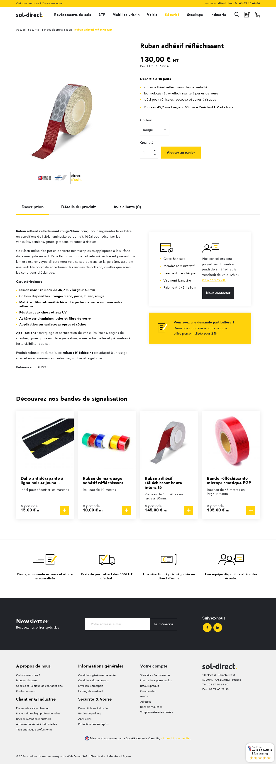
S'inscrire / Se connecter (155, 675)
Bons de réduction (151, 707)
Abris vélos (84, 719)
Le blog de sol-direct (90, 691)
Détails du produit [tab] (78, 207)
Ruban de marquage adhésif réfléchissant (103, 480)
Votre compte (153, 666)
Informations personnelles (156, 680)
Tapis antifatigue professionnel (34, 729)
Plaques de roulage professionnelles (38, 713)
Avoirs (144, 696)
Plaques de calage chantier (32, 708)
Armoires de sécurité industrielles (36, 724)
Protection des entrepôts (93, 724)
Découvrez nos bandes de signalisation (71, 398)
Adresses (145, 701)
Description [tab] (33, 207)
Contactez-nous (52, 3)
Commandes (147, 691)
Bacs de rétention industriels (33, 719)
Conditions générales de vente (97, 675)
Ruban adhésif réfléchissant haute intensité (163, 483)
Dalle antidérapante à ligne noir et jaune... (42, 480)
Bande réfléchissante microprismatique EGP (229, 480)
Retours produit (149, 685)
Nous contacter (218, 293)
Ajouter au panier (181, 152)
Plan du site (97, 756)
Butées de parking (89, 713)
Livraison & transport (90, 685)
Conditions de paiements (93, 680)
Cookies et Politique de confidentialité (39, 685)
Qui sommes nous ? (28, 3)
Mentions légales (26, 680)
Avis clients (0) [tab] (127, 207)
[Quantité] (149, 153)
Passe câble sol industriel (93, 708)
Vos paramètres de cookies (156, 712)
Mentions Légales (119, 756)
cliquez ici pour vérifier (175, 738)
